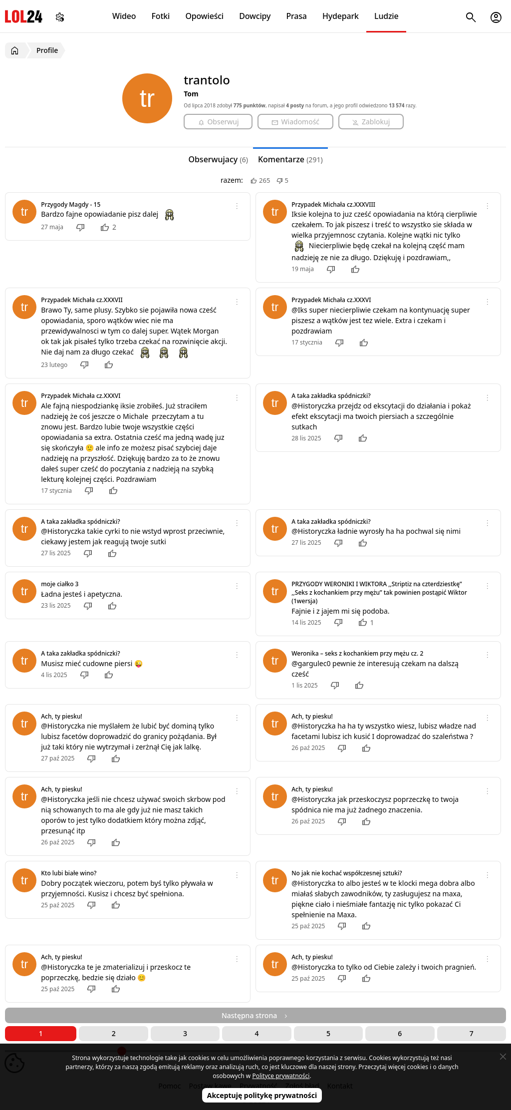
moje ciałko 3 (59, 584)
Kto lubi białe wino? (68, 873)
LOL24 (23, 16)
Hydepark (340, 15)
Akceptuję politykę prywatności (262, 1095)
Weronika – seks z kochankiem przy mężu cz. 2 (357, 653)
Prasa (296, 15)
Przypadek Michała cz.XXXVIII (333, 204)
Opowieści (205, 15)
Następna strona (255, 1015)
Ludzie (386, 15)
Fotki (161, 15)
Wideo (124, 15)
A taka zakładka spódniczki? (330, 395)
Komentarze (290, 159)
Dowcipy (254, 15)
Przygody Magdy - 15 (70, 204)
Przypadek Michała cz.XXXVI (331, 300)
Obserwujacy (218, 159)
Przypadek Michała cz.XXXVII (81, 300)
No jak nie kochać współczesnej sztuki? (346, 873)
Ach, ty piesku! (61, 716)
